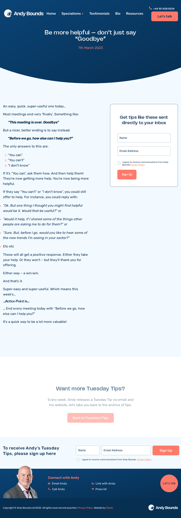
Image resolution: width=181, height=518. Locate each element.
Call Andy (56, 489)
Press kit (99, 489)
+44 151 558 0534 (161, 9)
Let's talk (164, 16)
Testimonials (99, 13)
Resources (134, 13)
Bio (117, 13)
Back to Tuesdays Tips (91, 426)
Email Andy (57, 483)
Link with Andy (103, 483)
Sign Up (127, 175)
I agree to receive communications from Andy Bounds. (145, 163)
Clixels (109, 508)
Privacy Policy (137, 165)
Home (51, 13)
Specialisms (71, 13)
